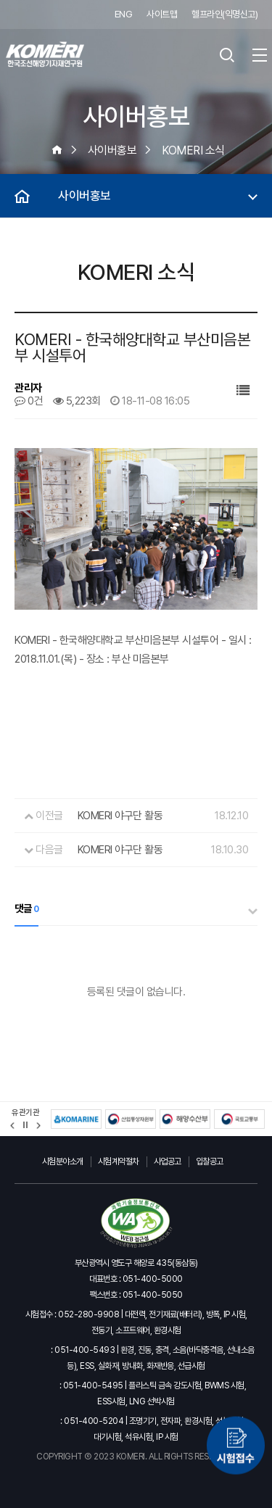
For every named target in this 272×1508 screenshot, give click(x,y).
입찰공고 (209, 1161)
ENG (124, 14)
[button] (12, 1125)
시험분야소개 (62, 1161)
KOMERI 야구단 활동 (120, 815)
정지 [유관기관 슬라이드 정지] (25, 1125)
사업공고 (167, 1161)
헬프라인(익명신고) (224, 14)
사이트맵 (162, 14)
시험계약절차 (118, 1161)
